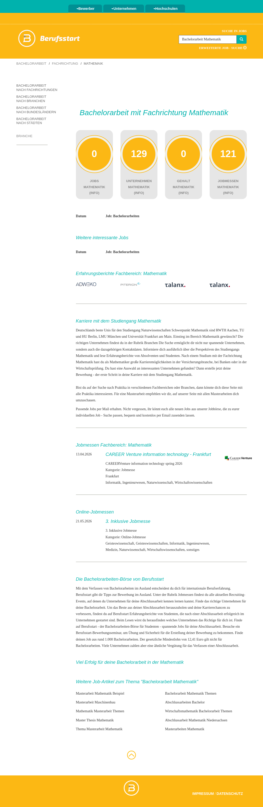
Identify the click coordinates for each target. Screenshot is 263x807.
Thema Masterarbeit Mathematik (99, 729)
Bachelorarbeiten (126, 639)
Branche (24, 136)
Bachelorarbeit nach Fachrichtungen (36, 88)
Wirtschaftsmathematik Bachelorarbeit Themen (198, 711)
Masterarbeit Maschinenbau (95, 702)
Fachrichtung (65, 63)
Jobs (181, 626)
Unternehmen (123, 9)
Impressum (203, 794)
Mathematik (84, 356)
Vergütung (174, 646)
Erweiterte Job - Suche (223, 48)
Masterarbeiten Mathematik (184, 729)
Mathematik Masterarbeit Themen (100, 711)
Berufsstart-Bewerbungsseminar (99, 633)
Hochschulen (165, 9)
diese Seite (229, 387)
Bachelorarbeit (31, 63)
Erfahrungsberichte (143, 614)
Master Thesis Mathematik (95, 720)
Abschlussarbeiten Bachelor (185, 702)
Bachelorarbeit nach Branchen (31, 99)
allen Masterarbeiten (217, 394)
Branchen (151, 343)
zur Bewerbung (123, 595)
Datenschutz (230, 794)
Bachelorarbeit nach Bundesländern (36, 110)
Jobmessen (185, 595)
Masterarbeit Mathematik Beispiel (100, 693)
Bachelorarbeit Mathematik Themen (190, 693)
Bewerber (85, 9)
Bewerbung (84, 375)
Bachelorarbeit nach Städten (31, 121)
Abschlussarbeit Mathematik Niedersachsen (196, 720)
